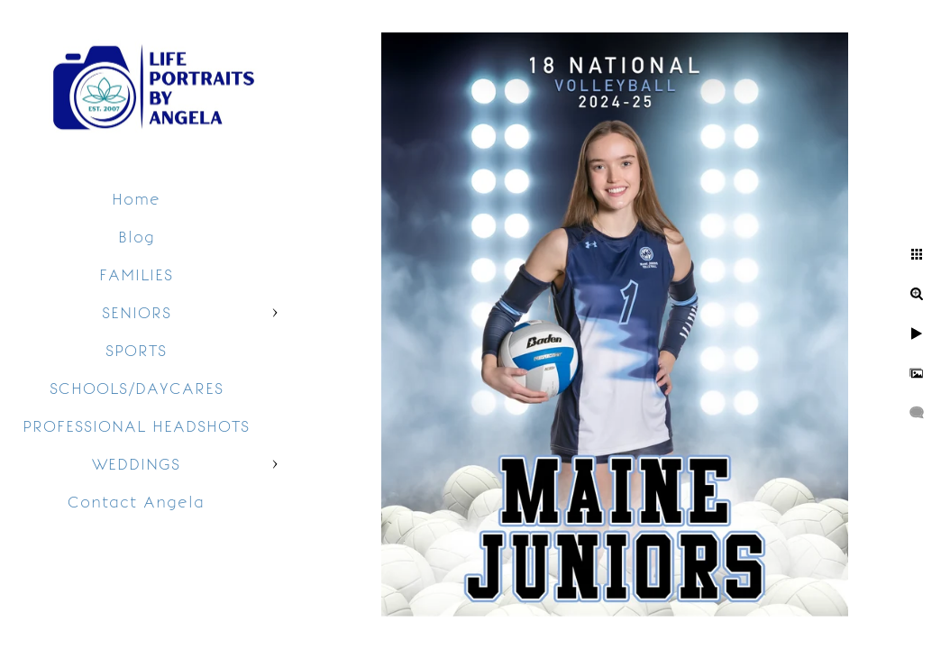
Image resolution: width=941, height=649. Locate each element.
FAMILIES (136, 275)
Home (136, 199)
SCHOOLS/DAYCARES (137, 388)
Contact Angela (136, 502)
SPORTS (136, 351)
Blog (136, 237)
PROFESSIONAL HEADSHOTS (136, 426)
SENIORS (136, 313)
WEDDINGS (136, 464)
